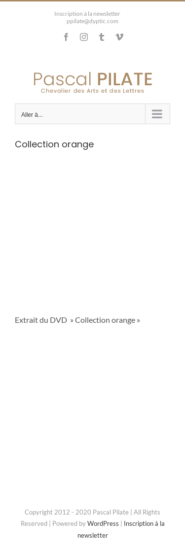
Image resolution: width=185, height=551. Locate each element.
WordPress (103, 523)
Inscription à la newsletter (87, 13)
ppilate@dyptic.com (92, 21)
